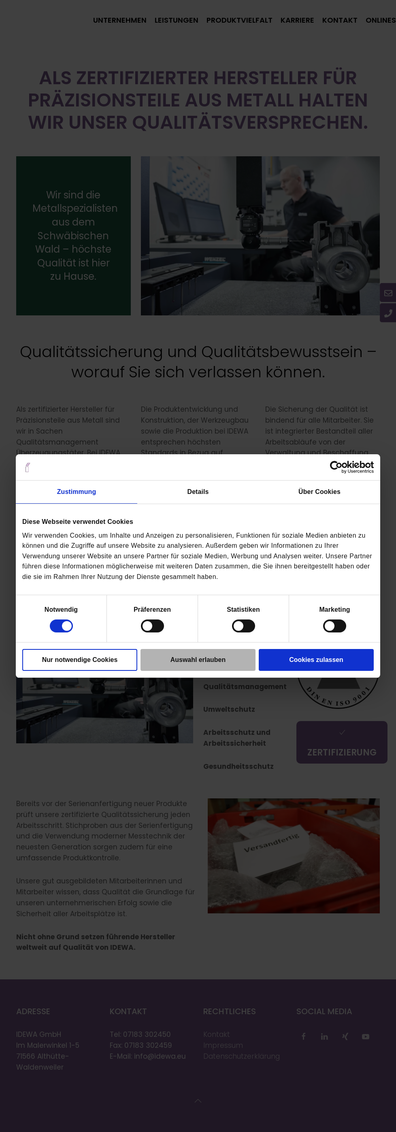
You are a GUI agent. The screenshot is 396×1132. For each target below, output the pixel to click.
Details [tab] (198, 491)
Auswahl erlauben (198, 659)
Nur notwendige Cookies (80, 659)
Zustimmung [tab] (76, 491)
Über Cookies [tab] (319, 491)
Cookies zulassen (316, 659)
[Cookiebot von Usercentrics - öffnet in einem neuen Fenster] (338, 467)
